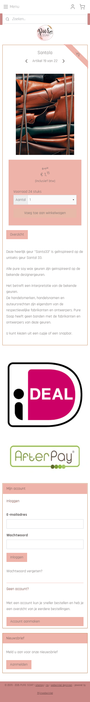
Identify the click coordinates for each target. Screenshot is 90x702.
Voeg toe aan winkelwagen (45, 212)
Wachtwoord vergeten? (24, 571)
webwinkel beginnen (61, 685)
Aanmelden (19, 664)
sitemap (40, 685)
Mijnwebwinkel (45, 693)
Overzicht (17, 234)
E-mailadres (16, 514)
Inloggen (16, 557)
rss (47, 685)
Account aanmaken (25, 621)
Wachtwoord (17, 535)
